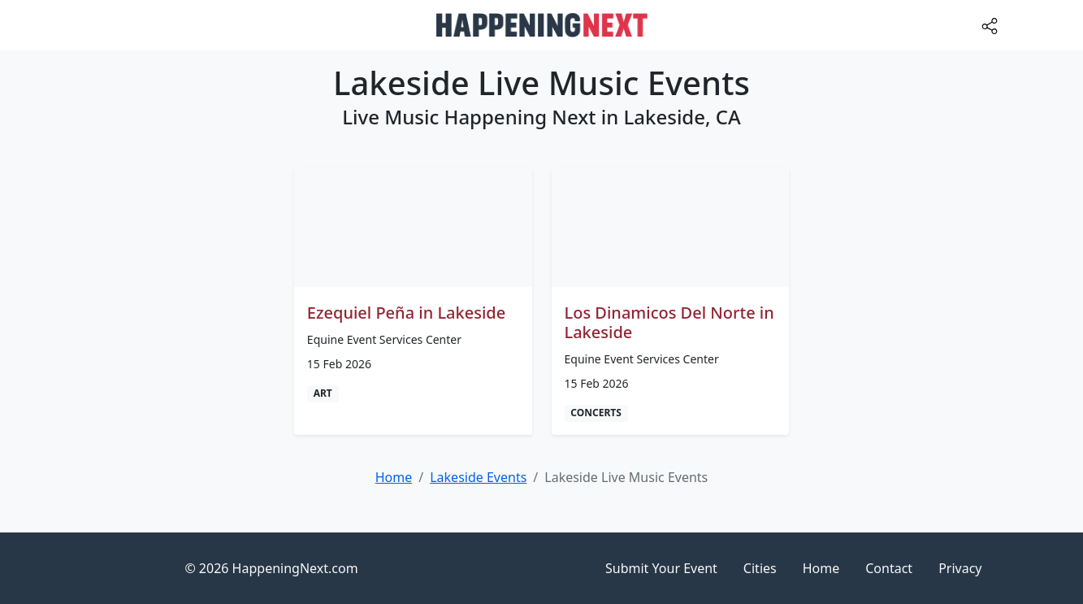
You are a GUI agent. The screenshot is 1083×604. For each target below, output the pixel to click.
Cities (760, 568)
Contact (888, 568)
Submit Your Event (661, 568)
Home (821, 568)
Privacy (959, 568)
